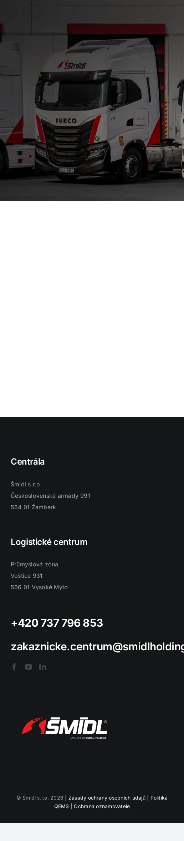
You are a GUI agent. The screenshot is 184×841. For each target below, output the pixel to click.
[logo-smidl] (64, 709)
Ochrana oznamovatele (102, 806)
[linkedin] (42, 667)
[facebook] (14, 667)
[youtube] (28, 667)
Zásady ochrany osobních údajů (106, 798)
